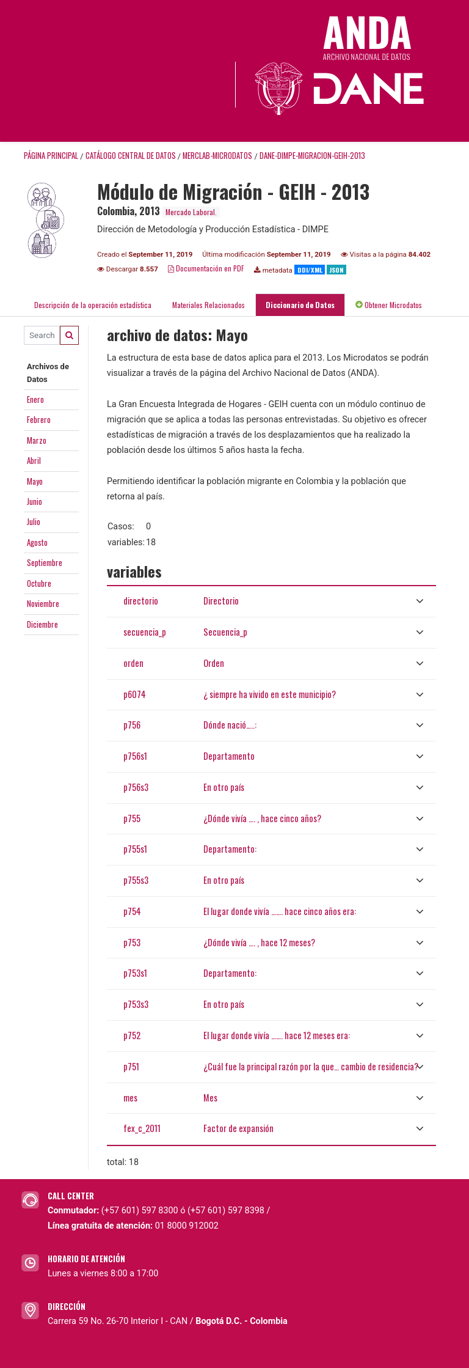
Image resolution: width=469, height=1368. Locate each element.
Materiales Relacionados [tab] (208, 305)
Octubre (39, 583)
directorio (140, 600)
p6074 (134, 694)
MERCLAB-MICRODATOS (217, 155)
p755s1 (135, 848)
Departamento (229, 755)
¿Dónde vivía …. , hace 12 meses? (259, 942)
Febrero (39, 419)
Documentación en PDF (206, 268)
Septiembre (44, 562)
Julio (33, 521)
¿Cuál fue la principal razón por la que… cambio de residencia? (310, 1066)
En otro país (223, 787)
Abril (34, 460)
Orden (213, 662)
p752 (131, 1035)
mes (130, 1097)
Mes (210, 1097)
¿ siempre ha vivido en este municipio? (269, 694)
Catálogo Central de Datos (130, 155)
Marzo (36, 440)
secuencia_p (144, 631)
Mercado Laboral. (191, 212)
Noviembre (43, 603)
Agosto (37, 542)
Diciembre (42, 624)
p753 (131, 942)
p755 (131, 818)
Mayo (35, 481)
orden (133, 662)
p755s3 (135, 879)
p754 (132, 911)
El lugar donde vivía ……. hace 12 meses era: (276, 1035)
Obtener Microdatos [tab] (388, 305)
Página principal (51, 155)
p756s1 (135, 755)
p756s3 (135, 787)
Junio (34, 501)
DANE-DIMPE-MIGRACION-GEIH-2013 (312, 155)
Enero (35, 399)
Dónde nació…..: (229, 724)
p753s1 (135, 972)
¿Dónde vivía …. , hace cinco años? (262, 818)
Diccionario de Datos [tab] (300, 305)
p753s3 (135, 1004)
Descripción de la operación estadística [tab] (92, 305)
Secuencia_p (225, 631)
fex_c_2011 (142, 1128)
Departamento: (229, 848)
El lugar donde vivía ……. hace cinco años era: (279, 911)
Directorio (221, 600)
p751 (131, 1066)
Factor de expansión (238, 1128)
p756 (131, 724)
